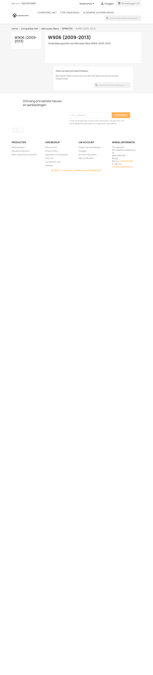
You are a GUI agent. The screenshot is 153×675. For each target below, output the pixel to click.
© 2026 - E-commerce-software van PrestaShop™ (76, 170)
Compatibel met (47, 12)
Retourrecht (51, 147)
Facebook (15, 130)
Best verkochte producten (24, 154)
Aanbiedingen (18, 147)
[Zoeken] (123, 18)
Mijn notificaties (86, 158)
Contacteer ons (52, 161)
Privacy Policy (51, 151)
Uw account (86, 142)
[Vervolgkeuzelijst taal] (87, 3)
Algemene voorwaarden (98, 12)
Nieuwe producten (21, 151)
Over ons (49, 158)
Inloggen (83, 151)
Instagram (21, 130)
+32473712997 (28, 3)
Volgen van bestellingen (90, 147)
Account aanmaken (88, 154)
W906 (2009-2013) (25, 39)
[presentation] (90, 105)
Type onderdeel (70, 12)
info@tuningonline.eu (122, 166)
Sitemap (49, 165)
